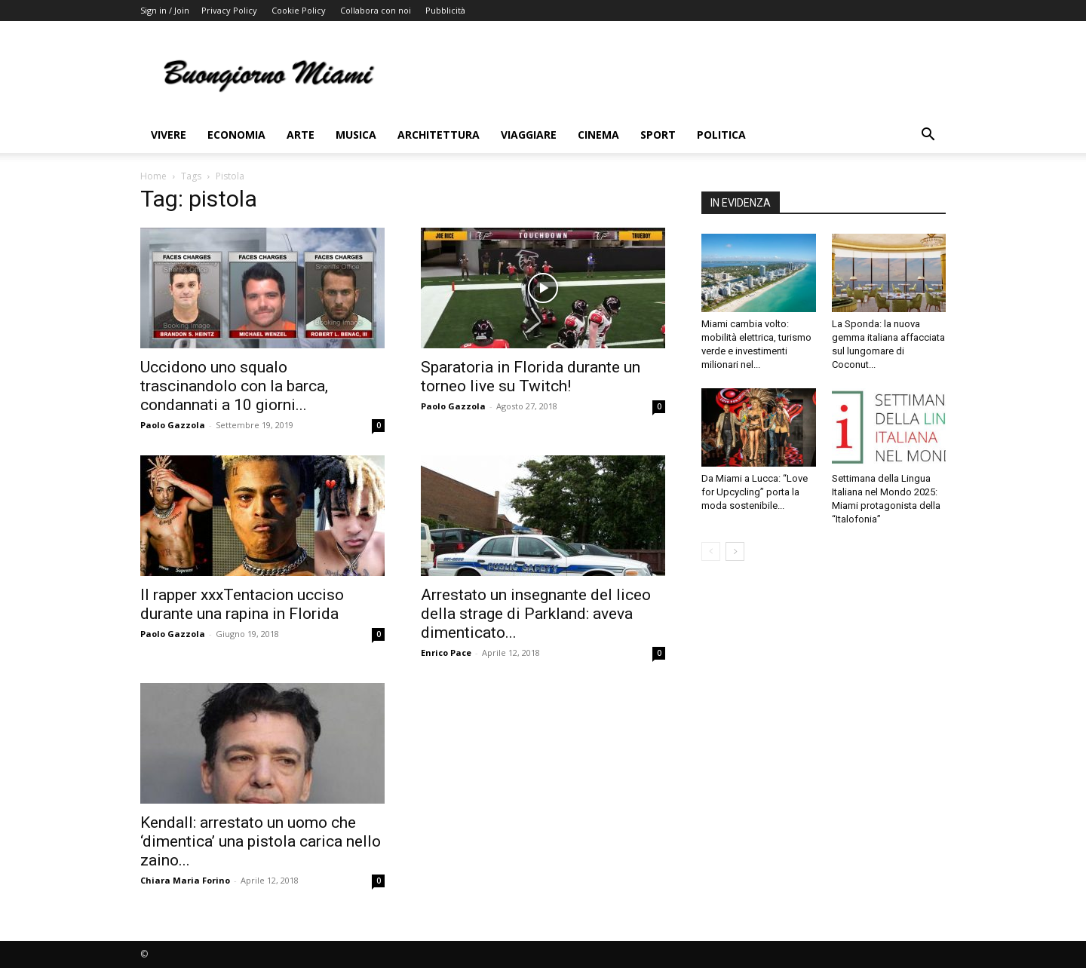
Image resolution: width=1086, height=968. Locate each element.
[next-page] (735, 551)
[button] (928, 136)
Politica (721, 134)
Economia (236, 134)
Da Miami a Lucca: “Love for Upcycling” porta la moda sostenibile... (754, 492)
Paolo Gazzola (172, 424)
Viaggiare (529, 134)
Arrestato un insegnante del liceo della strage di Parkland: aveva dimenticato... (536, 614)
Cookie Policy (299, 10)
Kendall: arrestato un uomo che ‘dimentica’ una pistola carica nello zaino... (260, 841)
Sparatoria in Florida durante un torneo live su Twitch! (530, 376)
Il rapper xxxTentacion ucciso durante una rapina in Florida (242, 604)
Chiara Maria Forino (185, 880)
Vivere (168, 134)
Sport (658, 134)
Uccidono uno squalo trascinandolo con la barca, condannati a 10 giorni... (234, 386)
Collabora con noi (375, 10)
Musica (356, 134)
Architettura (438, 134)
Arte (300, 134)
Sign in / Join (164, 10)
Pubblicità (445, 10)
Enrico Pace (446, 652)
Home (153, 176)
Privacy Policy (229, 10)
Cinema (598, 134)
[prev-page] (710, 551)
